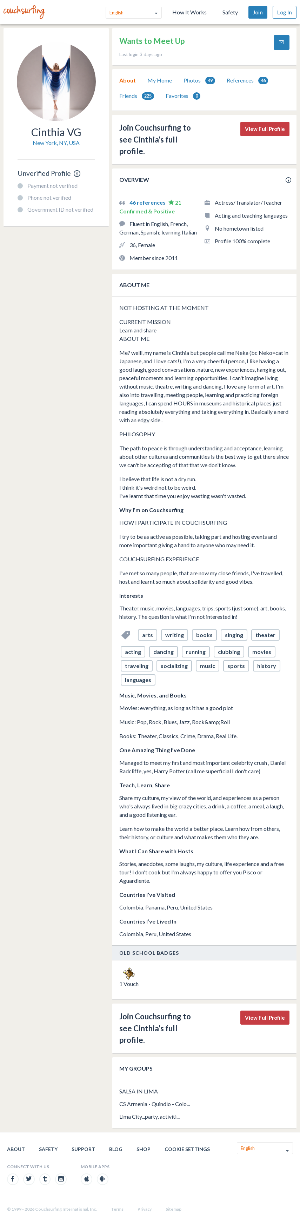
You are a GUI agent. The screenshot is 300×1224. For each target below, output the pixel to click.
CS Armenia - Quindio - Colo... (154, 1103)
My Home (159, 80)
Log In (284, 12)
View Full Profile (265, 129)
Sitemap (173, 1209)
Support (83, 1149)
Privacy (145, 1209)
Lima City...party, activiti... (149, 1116)
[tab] (127, 80)
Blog (115, 1149)
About (127, 80)
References (247, 80)
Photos (199, 80)
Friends (136, 96)
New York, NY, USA (56, 142)
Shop (143, 1149)
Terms (117, 1209)
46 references (148, 202)
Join (258, 12)
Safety (230, 12)
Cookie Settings (187, 1149)
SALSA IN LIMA (138, 1091)
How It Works (189, 12)
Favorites (183, 96)
